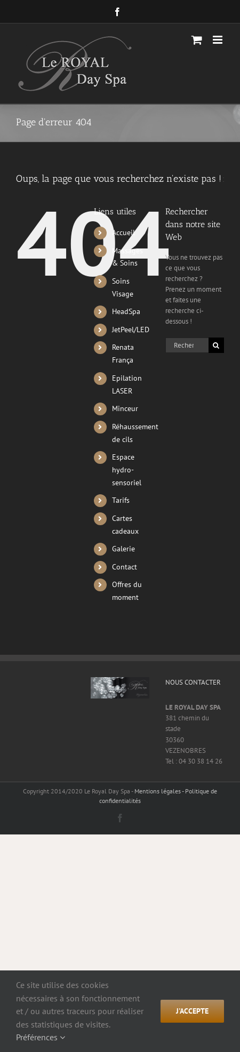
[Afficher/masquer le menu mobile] (218, 39)
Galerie (123, 548)
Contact (124, 567)
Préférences (40, 1037)
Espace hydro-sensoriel (126, 469)
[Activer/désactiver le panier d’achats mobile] (196, 39)
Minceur (125, 408)
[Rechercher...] (187, 345)
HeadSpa (126, 311)
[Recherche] (216, 345)
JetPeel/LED (130, 329)
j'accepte (192, 1011)
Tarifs (121, 500)
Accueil (123, 232)
